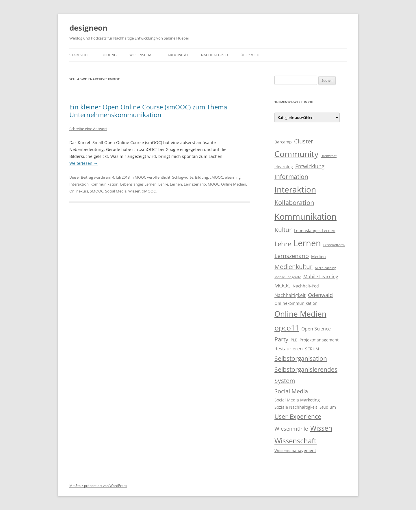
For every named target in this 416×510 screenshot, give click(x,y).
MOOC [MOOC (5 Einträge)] (282, 285)
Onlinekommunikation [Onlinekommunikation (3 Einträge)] (295, 303)
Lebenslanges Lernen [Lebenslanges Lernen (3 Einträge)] (314, 230)
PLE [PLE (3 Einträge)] (294, 340)
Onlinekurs (78, 191)
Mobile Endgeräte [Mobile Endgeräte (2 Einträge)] (287, 277)
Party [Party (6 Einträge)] (281, 339)
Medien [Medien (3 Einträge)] (318, 256)
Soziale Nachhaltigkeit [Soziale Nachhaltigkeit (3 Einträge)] (295, 407)
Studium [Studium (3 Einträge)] (328, 407)
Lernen (176, 184)
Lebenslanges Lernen (138, 184)
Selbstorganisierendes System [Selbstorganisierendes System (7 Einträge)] (305, 374)
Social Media (116, 191)
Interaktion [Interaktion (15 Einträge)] (295, 189)
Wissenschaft (142, 55)
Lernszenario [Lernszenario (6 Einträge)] (291, 256)
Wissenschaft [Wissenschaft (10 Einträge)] (295, 440)
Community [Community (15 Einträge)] (296, 153)
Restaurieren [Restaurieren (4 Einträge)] (288, 348)
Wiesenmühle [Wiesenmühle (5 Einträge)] (291, 428)
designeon (88, 28)
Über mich (250, 55)
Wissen (134, 191)
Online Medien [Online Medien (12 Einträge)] (300, 314)
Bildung (109, 55)
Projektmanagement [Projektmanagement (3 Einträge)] (319, 340)
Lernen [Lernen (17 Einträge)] (307, 243)
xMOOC (149, 191)
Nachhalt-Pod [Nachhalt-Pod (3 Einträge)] (306, 286)
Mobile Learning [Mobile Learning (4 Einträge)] (320, 276)
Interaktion (79, 184)
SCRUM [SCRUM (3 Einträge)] (312, 349)
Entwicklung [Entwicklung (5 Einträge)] (309, 166)
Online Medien (233, 184)
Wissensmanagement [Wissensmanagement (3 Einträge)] (295, 450)
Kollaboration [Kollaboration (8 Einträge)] (294, 202)
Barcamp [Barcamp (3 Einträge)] (283, 142)
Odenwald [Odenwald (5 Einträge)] (320, 295)
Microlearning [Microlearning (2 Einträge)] (325, 268)
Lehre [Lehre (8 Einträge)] (282, 244)
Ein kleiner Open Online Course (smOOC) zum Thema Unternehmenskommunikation (148, 110)
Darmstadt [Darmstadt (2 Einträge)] (329, 156)
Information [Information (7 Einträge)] (291, 177)
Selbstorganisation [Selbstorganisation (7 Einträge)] (300, 358)
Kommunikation (104, 184)
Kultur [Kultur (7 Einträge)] (283, 230)
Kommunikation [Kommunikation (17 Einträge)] (305, 216)
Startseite (79, 55)
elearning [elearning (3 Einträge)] (283, 166)
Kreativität (178, 55)
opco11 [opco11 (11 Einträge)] (286, 327)
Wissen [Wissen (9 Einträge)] (321, 428)
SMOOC (96, 191)
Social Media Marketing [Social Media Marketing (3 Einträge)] (297, 400)
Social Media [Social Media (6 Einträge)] (291, 391)
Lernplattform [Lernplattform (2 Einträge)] (334, 245)
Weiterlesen (83, 163)
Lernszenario (195, 184)
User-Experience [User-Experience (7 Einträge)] (297, 416)
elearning (233, 177)
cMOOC (216, 177)
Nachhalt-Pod (214, 55)
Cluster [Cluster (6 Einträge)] (303, 141)
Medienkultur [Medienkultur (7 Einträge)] (293, 267)
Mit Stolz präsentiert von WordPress (98, 485)
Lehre (163, 184)
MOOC (140, 177)
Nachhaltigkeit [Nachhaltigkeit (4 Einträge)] (290, 295)
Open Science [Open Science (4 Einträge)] (316, 329)
